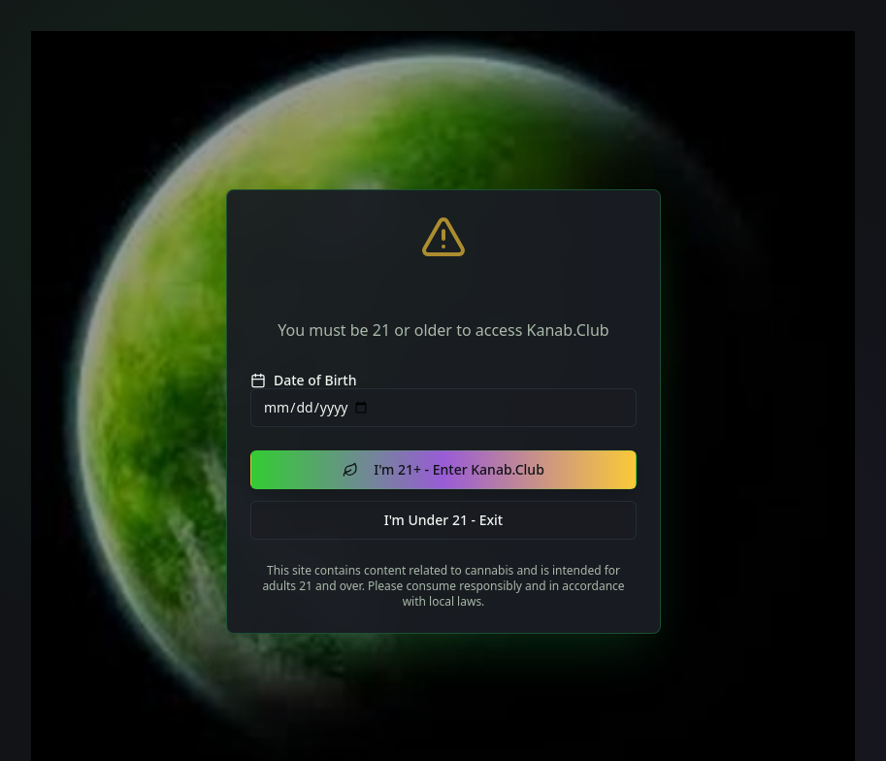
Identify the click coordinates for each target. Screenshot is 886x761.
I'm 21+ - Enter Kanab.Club (443, 469)
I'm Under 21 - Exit (443, 519)
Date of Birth (303, 380)
